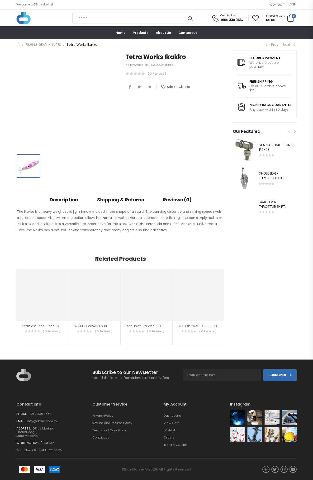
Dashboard (172, 416)
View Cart (171, 423)
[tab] (64, 199)
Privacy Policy (102, 416)
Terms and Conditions (109, 430)
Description (64, 199)
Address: (23, 428)
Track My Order (175, 445)
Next (289, 44)
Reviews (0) (177, 199)
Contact (277, 4)
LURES (56, 44)
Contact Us (188, 32)
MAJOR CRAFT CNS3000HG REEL (204, 326)
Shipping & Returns (120, 199)
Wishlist (169, 430)
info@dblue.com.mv (42, 421)
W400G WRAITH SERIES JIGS (96, 326)
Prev (272, 44)
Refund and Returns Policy (112, 423)
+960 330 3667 (40, 413)
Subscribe (277, 375)
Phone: (22, 413)
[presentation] (289, 131)
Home (121, 32)
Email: (20, 421)
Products (140, 32)
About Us (163, 32)
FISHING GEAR (36, 44)
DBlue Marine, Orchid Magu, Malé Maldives (35, 432)
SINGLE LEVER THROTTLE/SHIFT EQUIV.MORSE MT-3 (274, 178)
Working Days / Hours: (35, 443)
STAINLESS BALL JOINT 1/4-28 (275, 147)
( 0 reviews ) (157, 73)
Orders (169, 437)
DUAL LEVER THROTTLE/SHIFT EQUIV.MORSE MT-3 (274, 206)
